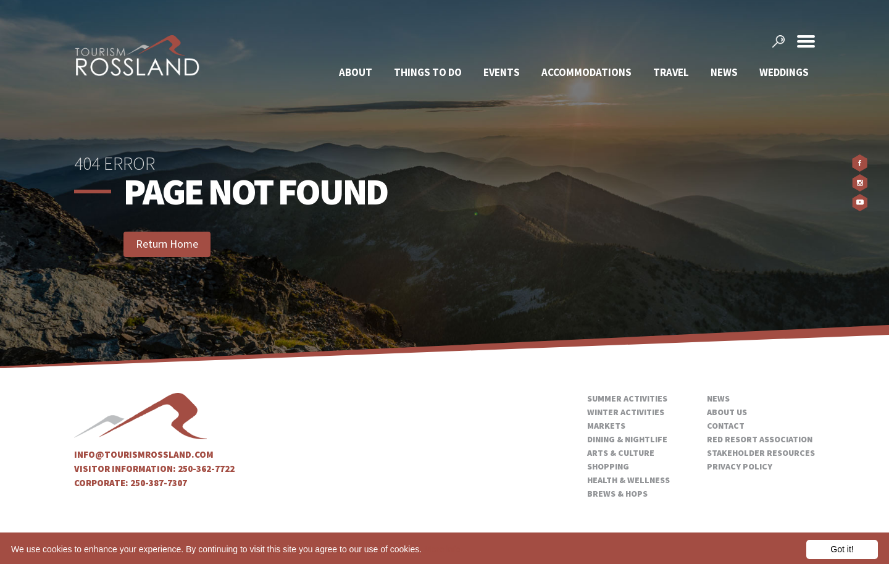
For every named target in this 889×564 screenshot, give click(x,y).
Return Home (167, 244)
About (355, 72)
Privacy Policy (739, 466)
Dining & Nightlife (627, 439)
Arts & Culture (620, 452)
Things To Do (428, 72)
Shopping (608, 466)
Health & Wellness (628, 480)
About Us (727, 412)
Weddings (784, 72)
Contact (726, 425)
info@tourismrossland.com (144, 454)
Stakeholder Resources (761, 452)
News (724, 72)
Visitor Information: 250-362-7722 (154, 468)
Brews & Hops (617, 493)
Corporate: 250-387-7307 (130, 483)
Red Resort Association (759, 439)
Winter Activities (625, 412)
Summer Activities (627, 398)
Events (501, 72)
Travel (671, 72)
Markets (606, 425)
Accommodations (586, 72)
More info (442, 549)
